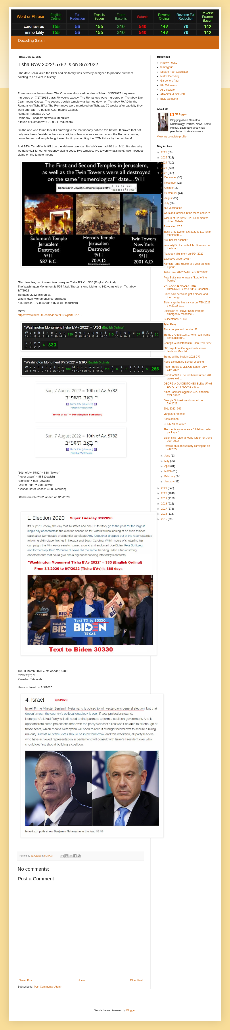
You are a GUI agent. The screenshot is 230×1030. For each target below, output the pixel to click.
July (167, 203)
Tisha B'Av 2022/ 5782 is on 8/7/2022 (185, 272)
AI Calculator (168, 89)
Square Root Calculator (174, 71)
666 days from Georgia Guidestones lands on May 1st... (185, 350)
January (169, 481)
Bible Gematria (169, 98)
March (168, 471)
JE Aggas (181, 114)
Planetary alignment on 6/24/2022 (183, 253)
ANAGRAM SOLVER (172, 94)
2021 (164, 488)
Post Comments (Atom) (47, 986)
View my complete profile (171, 136)
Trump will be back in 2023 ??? (182, 356)
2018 (164, 503)
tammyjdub (166, 67)
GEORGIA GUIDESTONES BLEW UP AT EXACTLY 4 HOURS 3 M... (188, 385)
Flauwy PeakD (168, 62)
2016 (164, 513)
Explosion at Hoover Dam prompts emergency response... (184, 312)
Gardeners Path (169, 80)
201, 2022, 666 (172, 408)
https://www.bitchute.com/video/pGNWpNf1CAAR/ (50, 315)
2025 (164, 157)
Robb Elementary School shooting (184, 361)
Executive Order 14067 (177, 258)
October (169, 187)
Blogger (130, 1010)
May (167, 461)
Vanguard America (174, 413)
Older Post (136, 980)
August (168, 198)
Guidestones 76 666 (175, 319)
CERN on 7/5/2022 (175, 424)
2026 (164, 152)
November (170, 182)
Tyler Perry (170, 324)
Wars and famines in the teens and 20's (187, 213)
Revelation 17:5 (173, 226)
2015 (164, 519)
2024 (164, 162)
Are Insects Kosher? (176, 240)
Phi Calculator (168, 85)
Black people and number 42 (180, 329)
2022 (164, 173)
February (170, 476)
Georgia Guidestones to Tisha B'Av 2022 (187, 343)
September (171, 193)
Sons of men (171, 419)
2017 (164, 508)
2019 (164, 498)
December (170, 177)
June (167, 455)
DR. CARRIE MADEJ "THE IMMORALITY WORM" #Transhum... (187, 287)
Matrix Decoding (170, 76)
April (167, 466)
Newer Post (26, 980)
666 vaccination (173, 207)
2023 (164, 167)
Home (81, 980)
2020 (164, 493)
